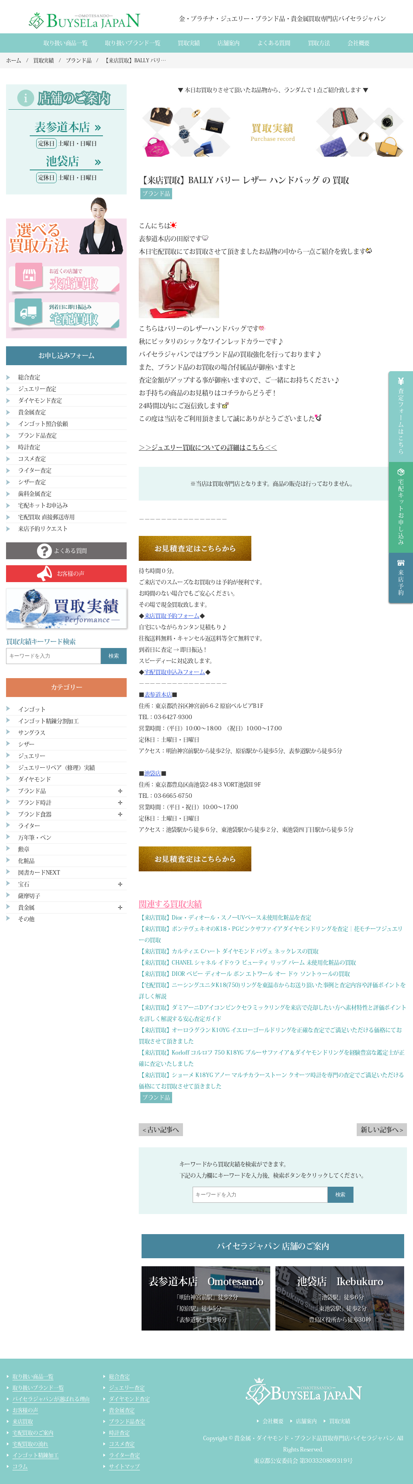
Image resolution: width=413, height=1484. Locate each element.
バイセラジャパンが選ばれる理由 (51, 1399)
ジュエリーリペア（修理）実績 (56, 768)
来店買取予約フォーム (171, 616)
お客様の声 (25, 1410)
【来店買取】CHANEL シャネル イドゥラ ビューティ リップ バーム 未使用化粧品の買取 (247, 962)
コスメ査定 (32, 459)
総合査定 (29, 377)
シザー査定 (32, 482)
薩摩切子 (29, 896)
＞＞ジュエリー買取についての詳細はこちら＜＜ (208, 447)
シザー (26, 744)
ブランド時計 (34, 802)
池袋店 (152, 773)
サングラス (31, 733)
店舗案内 (229, 43)
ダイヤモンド (34, 779)
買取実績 (189, 43)
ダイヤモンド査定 (40, 400)
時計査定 (29, 447)
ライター (29, 826)
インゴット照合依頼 (43, 424)
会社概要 (358, 43)
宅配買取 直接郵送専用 (46, 517)
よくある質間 (273, 43)
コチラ (230, 393)
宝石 (23, 884)
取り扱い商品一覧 (65, 43)
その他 (26, 919)
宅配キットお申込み (43, 505)
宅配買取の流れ (30, 1444)
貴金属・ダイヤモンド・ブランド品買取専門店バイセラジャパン (314, 1438)
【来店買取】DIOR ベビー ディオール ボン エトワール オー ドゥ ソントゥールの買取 (244, 974)
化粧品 (26, 861)
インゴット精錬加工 (35, 1455)
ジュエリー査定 (37, 389)
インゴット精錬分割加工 (48, 721)
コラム (20, 1466)
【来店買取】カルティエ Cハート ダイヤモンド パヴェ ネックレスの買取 (228, 951)
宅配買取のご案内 (32, 1432)
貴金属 (26, 907)
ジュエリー (31, 756)
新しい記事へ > (382, 1129)
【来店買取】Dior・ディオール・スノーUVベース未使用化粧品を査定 (225, 917)
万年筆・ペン (34, 837)
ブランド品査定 (37, 435)
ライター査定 (34, 470)
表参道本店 (158, 694)
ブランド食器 (34, 814)
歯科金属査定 (34, 494)
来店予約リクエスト (43, 528)
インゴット (32, 709)
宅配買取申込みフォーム (174, 672)
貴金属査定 (32, 412)
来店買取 (22, 1421)
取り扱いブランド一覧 (132, 43)
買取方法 (319, 43)
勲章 (23, 849)
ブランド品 (156, 193)
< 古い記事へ (161, 1129)
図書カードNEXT (39, 872)
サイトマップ (124, 1466)
